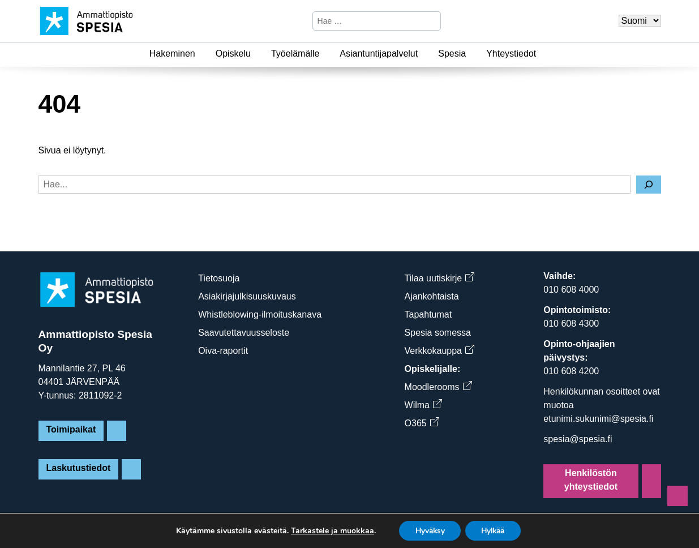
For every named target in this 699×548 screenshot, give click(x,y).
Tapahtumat (428, 314)
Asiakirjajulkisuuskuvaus (247, 296)
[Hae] (430, 21)
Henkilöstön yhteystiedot (590, 479)
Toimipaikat (71, 429)
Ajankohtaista (432, 296)
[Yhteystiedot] (543, 54)
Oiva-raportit (223, 351)
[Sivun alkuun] (677, 496)
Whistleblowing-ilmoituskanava (259, 314)
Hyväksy (427, 530)
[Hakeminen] (202, 54)
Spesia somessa (438, 332)
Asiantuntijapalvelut (379, 53)
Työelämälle (295, 53)
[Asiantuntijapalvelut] (424, 54)
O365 (422, 423)
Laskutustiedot (78, 468)
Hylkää (495, 530)
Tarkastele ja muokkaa (328, 530)
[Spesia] (472, 54)
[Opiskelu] (257, 54)
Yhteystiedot (511, 53)
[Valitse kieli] (640, 21)
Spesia (452, 53)
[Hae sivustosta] (367, 21)
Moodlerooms (438, 387)
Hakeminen (172, 53)
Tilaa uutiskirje (439, 278)
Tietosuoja (218, 278)
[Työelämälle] (326, 54)
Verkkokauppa (439, 351)
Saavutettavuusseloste (243, 332)
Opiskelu (233, 53)
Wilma (423, 405)
